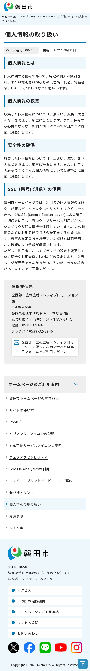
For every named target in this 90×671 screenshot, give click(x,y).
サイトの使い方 (21, 410)
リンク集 (16, 527)
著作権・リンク (21, 492)
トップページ (28, 16)
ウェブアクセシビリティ (28, 457)
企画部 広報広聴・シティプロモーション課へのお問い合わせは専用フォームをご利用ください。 (47, 347)
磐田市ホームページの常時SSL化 (35, 398)
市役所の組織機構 (31, 601)
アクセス (24, 590)
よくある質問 (27, 622)
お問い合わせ (27, 633)
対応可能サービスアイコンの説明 (35, 445)
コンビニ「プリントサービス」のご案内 (41, 480)
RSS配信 (16, 421)
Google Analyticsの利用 (29, 469)
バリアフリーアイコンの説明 (31, 433)
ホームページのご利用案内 (56, 16)
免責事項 (16, 516)
